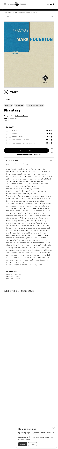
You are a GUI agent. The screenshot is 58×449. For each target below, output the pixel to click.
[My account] (53, 4)
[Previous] (3, 10)
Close (32, 444)
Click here (38, 154)
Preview (14, 92)
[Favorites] (52, 150)
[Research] (48, 4)
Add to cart (26, 150)
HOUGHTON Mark (21, 116)
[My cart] (51, 4)
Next (52, 16)
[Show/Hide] (51, 160)
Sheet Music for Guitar (21, 13)
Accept (22, 444)
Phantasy (34, 13)
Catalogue (7, 13)
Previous (7, 16)
